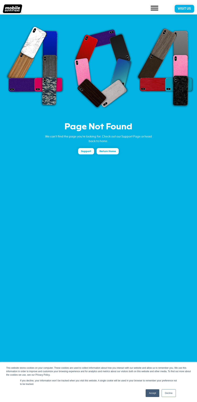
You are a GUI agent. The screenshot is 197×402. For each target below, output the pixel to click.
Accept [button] (152, 393)
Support (86, 151)
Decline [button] (169, 393)
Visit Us (184, 8)
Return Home (107, 151)
